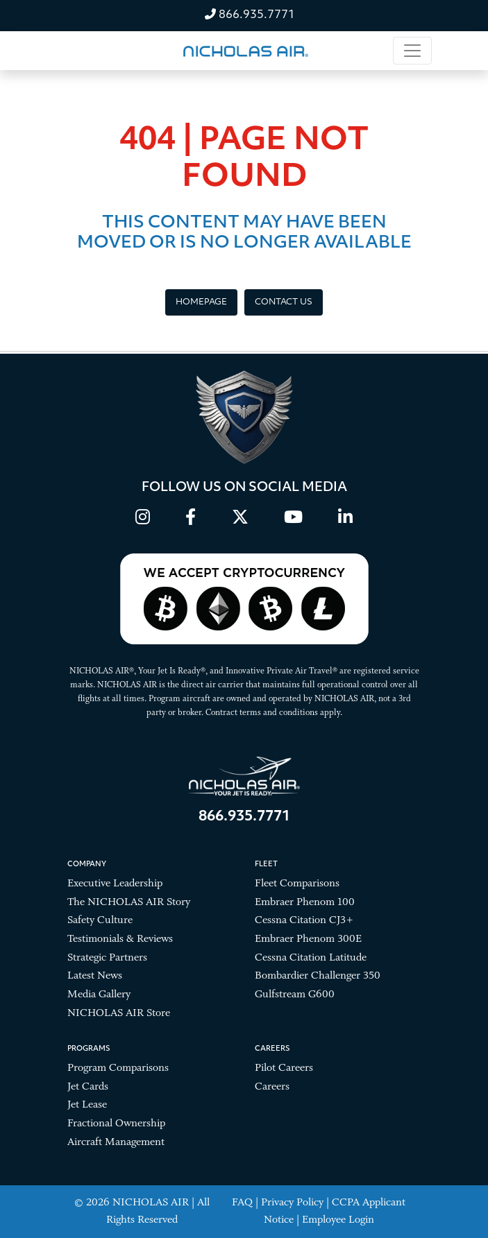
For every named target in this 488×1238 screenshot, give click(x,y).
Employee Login (338, 1220)
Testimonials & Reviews (120, 939)
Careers (272, 1087)
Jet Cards (87, 1087)
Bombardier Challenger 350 (317, 976)
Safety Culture (100, 920)
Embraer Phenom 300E (308, 939)
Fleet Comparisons (297, 884)
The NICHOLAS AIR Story (128, 902)
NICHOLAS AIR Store (118, 1013)
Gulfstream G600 (295, 994)
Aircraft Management (116, 1142)
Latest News (94, 976)
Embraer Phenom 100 (305, 902)
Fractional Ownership (116, 1123)
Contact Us (283, 302)
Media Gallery (99, 994)
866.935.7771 (250, 14)
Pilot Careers (284, 1068)
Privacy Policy (292, 1203)
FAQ (242, 1203)
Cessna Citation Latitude (311, 958)
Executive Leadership (114, 884)
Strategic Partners (107, 958)
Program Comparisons (118, 1068)
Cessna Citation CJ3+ (304, 920)
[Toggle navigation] (412, 51)
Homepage (201, 302)
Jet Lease (87, 1105)
